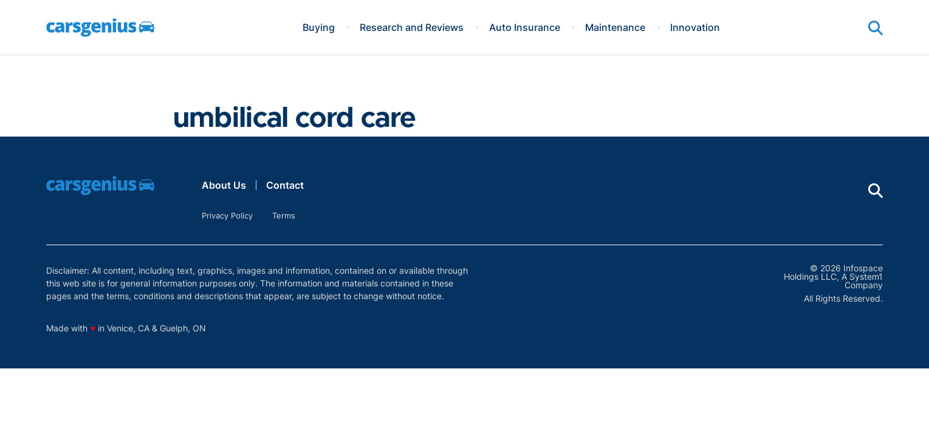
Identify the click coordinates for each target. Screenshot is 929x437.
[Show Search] (875, 28)
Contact (285, 185)
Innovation (695, 27)
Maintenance (615, 27)
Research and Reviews (412, 27)
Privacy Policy (227, 215)
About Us (224, 185)
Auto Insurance (524, 27)
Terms (283, 215)
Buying (319, 27)
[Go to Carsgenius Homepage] (100, 27)
